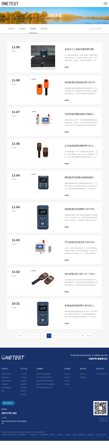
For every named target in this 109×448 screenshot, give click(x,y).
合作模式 (23, 401)
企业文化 (23, 384)
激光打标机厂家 (101, 442)
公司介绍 (23, 381)
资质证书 (23, 398)
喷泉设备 (60, 442)
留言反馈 (83, 384)
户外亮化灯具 (33, 442)
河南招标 (67, 442)
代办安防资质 (12, 442)
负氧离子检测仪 (6, 381)
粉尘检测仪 (5, 391)
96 (82, 343)
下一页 (89, 343)
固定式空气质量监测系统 (44, 384)
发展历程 (23, 388)
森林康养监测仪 (6, 388)
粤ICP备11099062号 (38, 439)
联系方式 (83, 381)
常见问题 (43, 28)
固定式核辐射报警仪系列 (44, 395)
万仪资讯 (99, 28)
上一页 (20, 343)
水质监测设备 (43, 442)
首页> (94, 28)
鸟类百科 (52, 442)
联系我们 (9, 410)
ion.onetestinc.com (101, 381)
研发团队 (23, 395)
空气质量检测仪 (6, 395)
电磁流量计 (90, 442)
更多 (3, 398)
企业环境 (23, 391)
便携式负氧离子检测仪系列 (44, 388)
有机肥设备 (81, 442)
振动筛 (74, 442)
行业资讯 (22, 28)
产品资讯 (33, 28)
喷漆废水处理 (23, 442)
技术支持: (49, 439)
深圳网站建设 (56, 439)
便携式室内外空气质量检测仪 (45, 391)
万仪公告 (11, 28)
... (76, 343)
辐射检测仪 (5, 384)
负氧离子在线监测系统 (43, 381)
